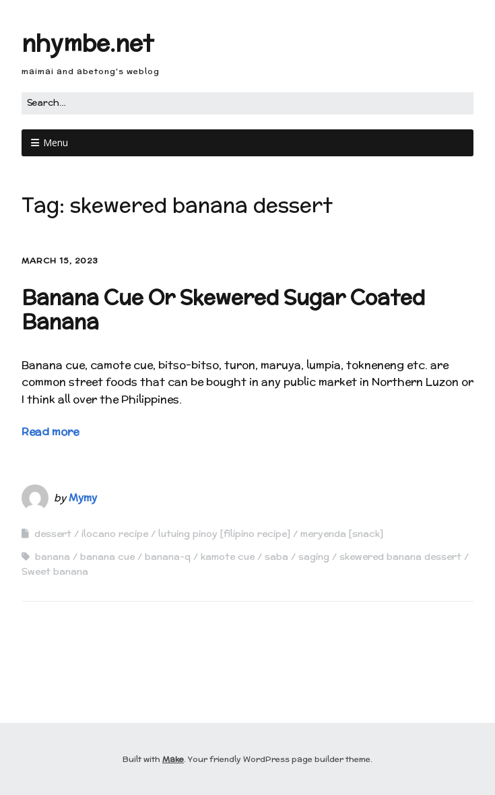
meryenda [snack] (341, 533)
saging (313, 556)
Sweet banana (55, 571)
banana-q (168, 556)
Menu (55, 142)
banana (52, 556)
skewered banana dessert (400, 556)
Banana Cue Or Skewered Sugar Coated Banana (223, 309)
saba (276, 556)
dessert (52, 533)
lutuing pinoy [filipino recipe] (224, 533)
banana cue (107, 556)
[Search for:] (247, 103)
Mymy (83, 497)
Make (173, 759)
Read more (50, 431)
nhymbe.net (88, 42)
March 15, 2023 (60, 260)
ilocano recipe (114, 533)
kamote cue (228, 556)
